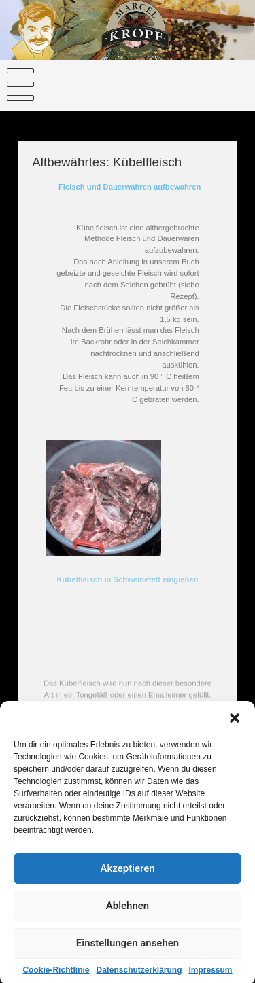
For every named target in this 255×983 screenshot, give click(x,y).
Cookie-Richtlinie (55, 976)
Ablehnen (127, 912)
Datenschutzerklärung (139, 976)
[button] (234, 724)
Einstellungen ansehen (127, 949)
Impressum (211, 976)
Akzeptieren (127, 874)
